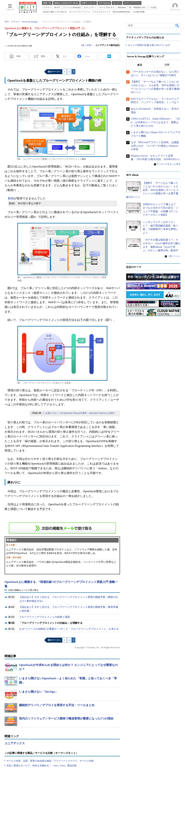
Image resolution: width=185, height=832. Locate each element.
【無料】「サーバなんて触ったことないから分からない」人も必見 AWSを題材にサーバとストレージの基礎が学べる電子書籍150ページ (152, 190)
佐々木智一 (87, 45)
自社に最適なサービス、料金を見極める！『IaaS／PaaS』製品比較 (42, 765)
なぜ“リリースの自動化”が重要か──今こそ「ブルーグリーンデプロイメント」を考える (69, 629)
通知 (43, 56)
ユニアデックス (15, 743)
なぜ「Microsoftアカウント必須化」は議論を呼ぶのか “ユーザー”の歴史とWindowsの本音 (155, 146)
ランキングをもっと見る (168, 164)
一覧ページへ (173, 256)
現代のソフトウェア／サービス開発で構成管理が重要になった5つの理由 (66, 718)
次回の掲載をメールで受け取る (23, 590)
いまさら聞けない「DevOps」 (38, 691)
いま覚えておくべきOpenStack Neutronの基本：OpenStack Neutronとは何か (79, 413)
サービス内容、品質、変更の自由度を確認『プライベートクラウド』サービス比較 (50, 760)
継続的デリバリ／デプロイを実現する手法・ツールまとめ (56, 705)
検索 (177, 25)
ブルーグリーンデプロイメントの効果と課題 (44, 617)
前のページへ (54, 71)
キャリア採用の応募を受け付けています (149, 45)
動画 (11, 198)
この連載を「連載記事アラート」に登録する (62, 528)
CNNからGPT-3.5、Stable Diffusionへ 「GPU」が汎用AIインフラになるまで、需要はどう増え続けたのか (155, 122)
